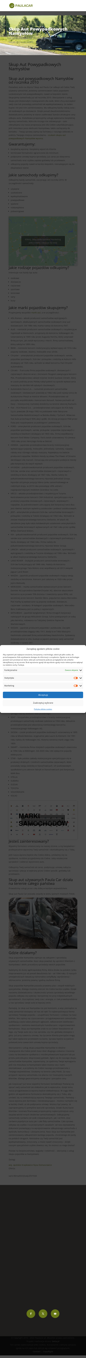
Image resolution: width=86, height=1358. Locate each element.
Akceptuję (43, 694)
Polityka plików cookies (43, 709)
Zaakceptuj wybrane (43, 702)
